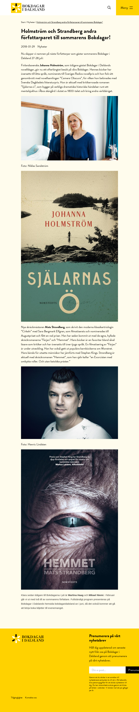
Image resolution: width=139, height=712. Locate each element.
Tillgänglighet (16, 697)
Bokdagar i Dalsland (27, 639)
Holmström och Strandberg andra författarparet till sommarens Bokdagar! (66, 34)
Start (23, 22)
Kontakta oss (31, 697)
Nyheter (31, 22)
